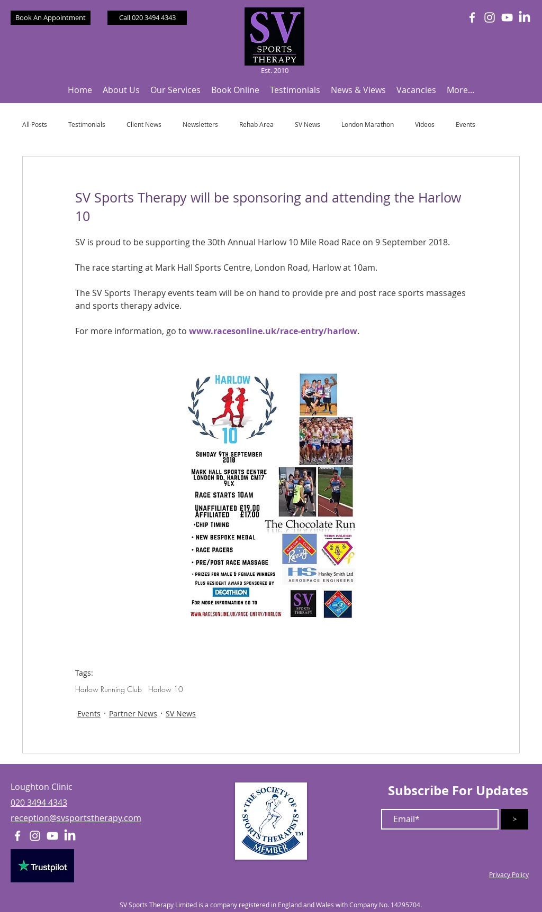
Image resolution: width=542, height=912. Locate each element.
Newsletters (200, 124)
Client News (144, 124)
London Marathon (367, 124)
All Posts (34, 124)
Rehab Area (256, 124)
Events (465, 124)
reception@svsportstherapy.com (76, 818)
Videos (425, 124)
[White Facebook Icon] (472, 17)
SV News (307, 124)
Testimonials (86, 124)
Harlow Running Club (108, 689)
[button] (121, 90)
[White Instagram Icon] (489, 17)
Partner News (133, 713)
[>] (514, 819)
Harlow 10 (165, 689)
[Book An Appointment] (51, 18)
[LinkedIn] (524, 17)
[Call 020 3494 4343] (147, 18)
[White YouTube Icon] (507, 17)
